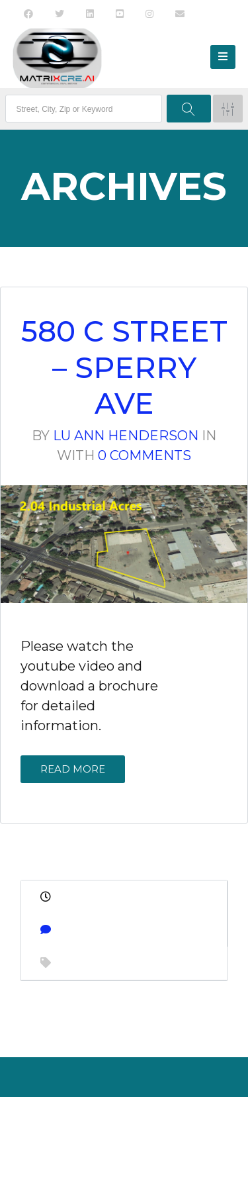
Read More (72, 769)
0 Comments (144, 455)
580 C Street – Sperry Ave (124, 367)
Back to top (122, 1146)
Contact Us (143, 1120)
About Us (87, 1120)
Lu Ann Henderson (125, 436)
